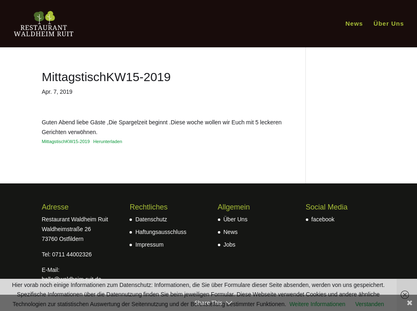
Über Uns (388, 24)
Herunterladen (107, 141)
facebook (323, 219)
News (354, 24)
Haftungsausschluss (160, 232)
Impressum (149, 244)
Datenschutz (151, 219)
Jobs (230, 244)
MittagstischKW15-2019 (66, 141)
